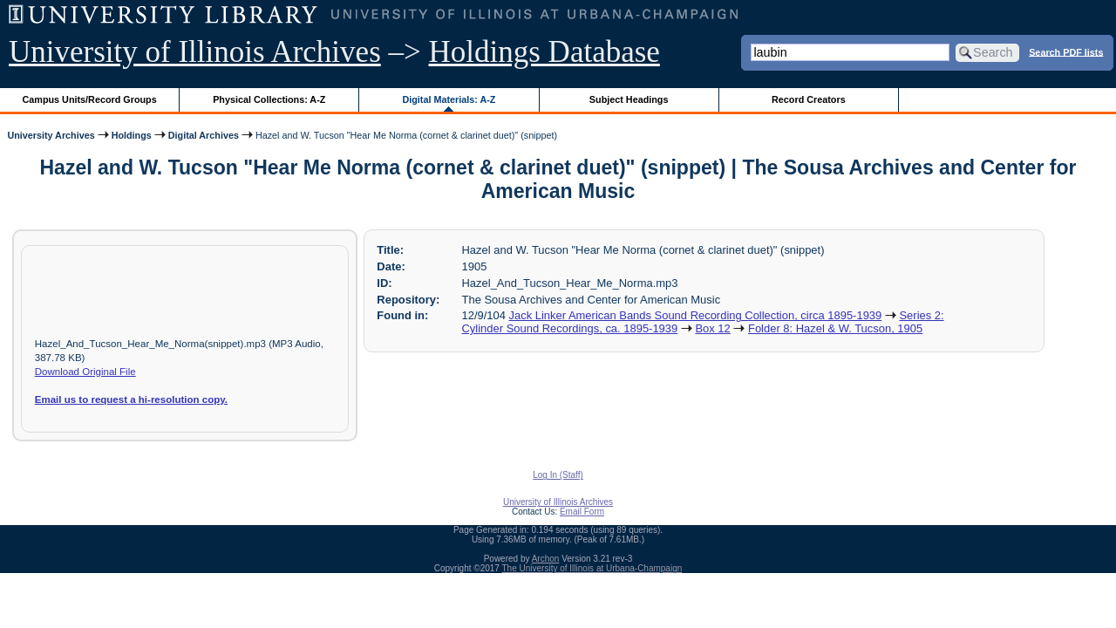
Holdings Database (544, 52)
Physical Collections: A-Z (269, 99)
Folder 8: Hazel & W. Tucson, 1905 (835, 328)
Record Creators (809, 99)
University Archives (50, 135)
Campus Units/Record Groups (90, 99)
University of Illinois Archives (195, 52)
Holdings (132, 135)
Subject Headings (629, 99)
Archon (546, 558)
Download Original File (85, 371)
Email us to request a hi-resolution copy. (131, 399)
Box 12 (712, 328)
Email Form (582, 511)
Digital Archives (203, 135)
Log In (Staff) (558, 475)
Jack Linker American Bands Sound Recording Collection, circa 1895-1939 (695, 315)
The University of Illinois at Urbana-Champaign (592, 568)
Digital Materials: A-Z (448, 99)
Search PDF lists (1066, 51)
